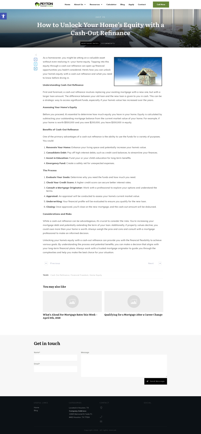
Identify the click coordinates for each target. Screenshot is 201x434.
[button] (3, 16)
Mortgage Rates (90, 43)
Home (36, 407)
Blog (36, 410)
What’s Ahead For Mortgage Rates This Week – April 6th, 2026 (72, 306)
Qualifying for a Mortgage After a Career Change (133, 306)
